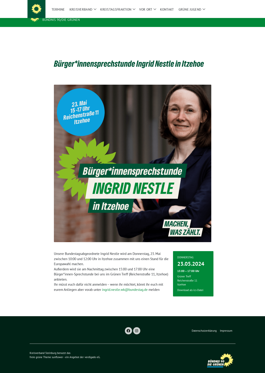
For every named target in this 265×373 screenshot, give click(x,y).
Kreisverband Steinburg (66, 14)
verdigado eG (92, 351)
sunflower (57, 351)
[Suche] (224, 3)
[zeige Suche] (229, 3)
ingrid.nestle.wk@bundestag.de (125, 284)
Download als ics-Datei (190, 284)
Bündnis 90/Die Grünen (61, 20)
